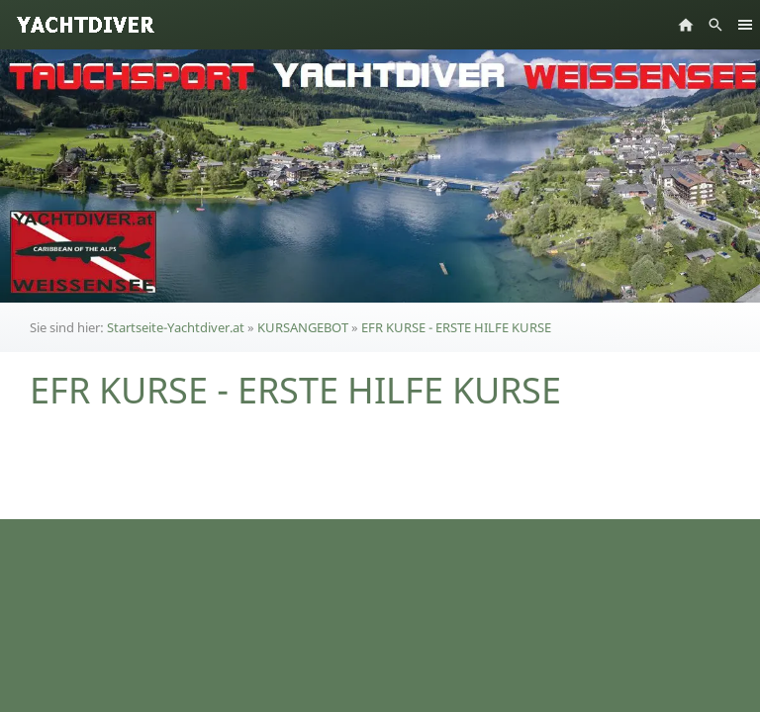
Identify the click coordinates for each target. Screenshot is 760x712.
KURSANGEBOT (302, 327)
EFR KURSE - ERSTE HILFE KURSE (456, 327)
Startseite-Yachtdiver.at (175, 327)
